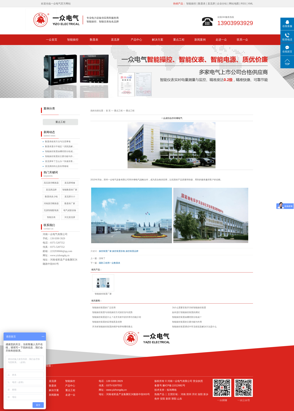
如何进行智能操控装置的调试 (186, 312)
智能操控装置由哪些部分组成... (59, 151)
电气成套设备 (69, 210)
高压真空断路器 (51, 183)
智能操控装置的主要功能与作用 (187, 322)
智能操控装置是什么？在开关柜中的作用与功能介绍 (116, 317)
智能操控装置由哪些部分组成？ (187, 317)
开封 (194, 394)
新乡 (205, 394)
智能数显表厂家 (69, 189)
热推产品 (159, 394)
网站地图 (234, 3)
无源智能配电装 (51, 210)
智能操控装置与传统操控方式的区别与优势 (112, 312)
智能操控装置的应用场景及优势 (107, 322)
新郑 (168, 398)
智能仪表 (51, 217)
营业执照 (198, 381)
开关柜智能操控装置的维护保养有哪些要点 (112, 326)
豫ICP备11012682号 (174, 385)
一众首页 (51, 39)
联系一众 (242, 39)
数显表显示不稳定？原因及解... (59, 146)
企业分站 (222, 3)
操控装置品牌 (132, 251)
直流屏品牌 (51, 189)
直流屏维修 (69, 183)
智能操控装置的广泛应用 (104, 307)
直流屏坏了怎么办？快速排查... (59, 161)
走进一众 (221, 39)
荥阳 (173, 398)
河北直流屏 (69, 217)
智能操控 (191, 3)
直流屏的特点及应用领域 (56, 166)
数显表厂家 (69, 203)
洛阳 (200, 394)
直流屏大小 (69, 196)
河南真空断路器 (51, 203)
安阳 (162, 398)
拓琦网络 (172, 389)
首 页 (108, 110)
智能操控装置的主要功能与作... (59, 156)
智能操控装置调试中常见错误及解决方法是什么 (194, 326)
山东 (179, 398)
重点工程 (178, 39)
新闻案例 (200, 39)
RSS (243, 3)
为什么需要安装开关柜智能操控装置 (189, 307)
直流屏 (211, 3)
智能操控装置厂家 (103, 294)
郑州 (188, 394)
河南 (183, 394)
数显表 (201, 3)
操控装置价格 (118, 251)
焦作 (156, 398)
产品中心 (136, 39)
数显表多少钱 (51, 196)
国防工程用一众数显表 (109, 263)
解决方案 (157, 39)
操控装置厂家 (105, 251)
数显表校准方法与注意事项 (57, 141)
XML (250, 3)
